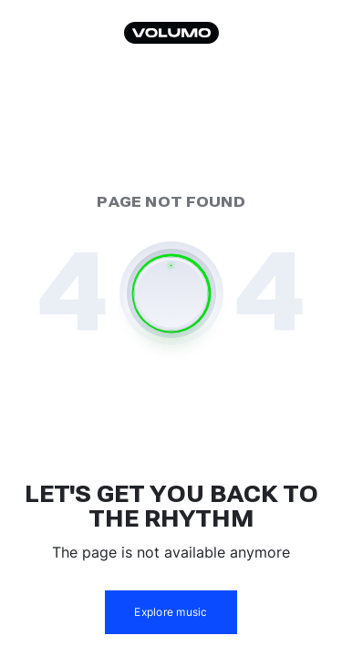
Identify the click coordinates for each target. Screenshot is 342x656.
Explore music (170, 612)
